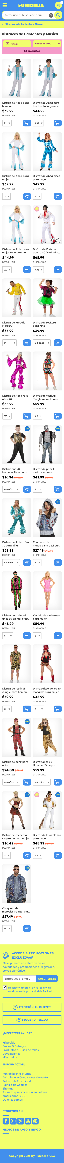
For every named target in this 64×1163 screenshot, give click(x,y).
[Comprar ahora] (27, 123)
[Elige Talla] (7, 123)
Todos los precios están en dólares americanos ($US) (25, 1094)
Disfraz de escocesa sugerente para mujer (15, 836)
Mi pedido (9, 1042)
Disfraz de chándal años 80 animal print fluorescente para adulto (15, 617)
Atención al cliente (32, 1007)
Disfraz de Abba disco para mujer (46, 177)
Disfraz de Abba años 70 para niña (15, 543)
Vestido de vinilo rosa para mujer (46, 617)
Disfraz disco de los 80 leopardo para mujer (47, 690)
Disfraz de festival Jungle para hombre (15, 690)
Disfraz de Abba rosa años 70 (15, 397)
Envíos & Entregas (14, 1046)
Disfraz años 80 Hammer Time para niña (45, 763)
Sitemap (8, 1088)
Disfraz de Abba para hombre (15, 104)
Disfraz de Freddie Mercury (13, 324)
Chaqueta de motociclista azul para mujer (47, 543)
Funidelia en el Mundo (17, 1073)
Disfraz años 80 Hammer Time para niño (14, 470)
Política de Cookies (15, 1084)
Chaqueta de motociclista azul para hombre (16, 910)
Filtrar (14, 43)
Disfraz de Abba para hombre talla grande (46, 104)
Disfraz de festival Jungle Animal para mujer (45, 397)
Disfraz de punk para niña (15, 763)
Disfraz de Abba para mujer (15, 177)
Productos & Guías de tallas (21, 1050)
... (2, 24)
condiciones (15, 991)
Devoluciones (11, 1053)
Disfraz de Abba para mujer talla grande (15, 251)
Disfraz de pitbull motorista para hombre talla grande (46, 470)
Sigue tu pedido (32, 1020)
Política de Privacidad (17, 1081)
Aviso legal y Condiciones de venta (25, 1077)
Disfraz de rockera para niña (44, 324)
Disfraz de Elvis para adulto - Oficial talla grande (46, 251)
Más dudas (10, 1057)
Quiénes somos (13, 1099)
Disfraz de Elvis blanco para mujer (47, 836)
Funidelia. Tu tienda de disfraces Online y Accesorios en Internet (31, 5)
